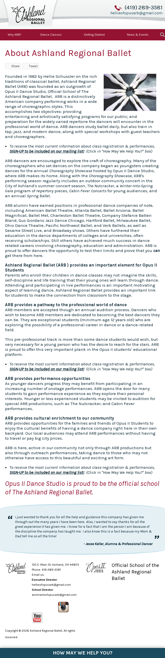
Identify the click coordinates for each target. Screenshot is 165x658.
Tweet (31, 66)
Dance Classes (51, 34)
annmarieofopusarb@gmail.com (54, 595)
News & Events (137, 34)
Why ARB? (14, 34)
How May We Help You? (82, 653)
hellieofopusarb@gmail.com (136, 12)
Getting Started (94, 34)
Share (13, 66)
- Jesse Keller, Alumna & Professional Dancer (118, 544)
